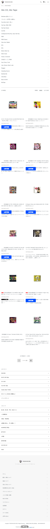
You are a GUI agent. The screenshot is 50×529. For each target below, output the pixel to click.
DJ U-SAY (3, 381)
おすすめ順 (46, 90)
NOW (2, 449)
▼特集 (2, 436)
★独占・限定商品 (5, 418)
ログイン (5, 509)
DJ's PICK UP (4, 445)
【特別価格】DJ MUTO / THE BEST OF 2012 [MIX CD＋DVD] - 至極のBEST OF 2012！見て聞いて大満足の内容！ (12, 249)
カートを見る (5, 512)
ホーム (2, 5)
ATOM (6, 498)
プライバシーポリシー (7, 491)
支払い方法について (7, 484)
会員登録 (5, 505)
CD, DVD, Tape (4, 385)
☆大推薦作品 (4, 414)
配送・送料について (7, 477)
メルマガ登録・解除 (7, 495)
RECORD (3, 373)
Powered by (25, 526)
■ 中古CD (3, 432)
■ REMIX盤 (3, 440)
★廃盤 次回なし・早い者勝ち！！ (8, 423)
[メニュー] (48, 2)
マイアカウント (6, 502)
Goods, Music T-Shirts (6, 389)
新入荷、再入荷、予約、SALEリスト (9, 409)
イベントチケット (5, 398)
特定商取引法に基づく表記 (8, 488)
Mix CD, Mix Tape (8, 5)
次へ (31, 360)
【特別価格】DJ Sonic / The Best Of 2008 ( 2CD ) (11, 334)
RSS (4, 498)
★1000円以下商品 (5, 427)
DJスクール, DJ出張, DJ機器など (8, 393)
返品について (5, 481)
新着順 (36, 90)
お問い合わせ (5, 516)
